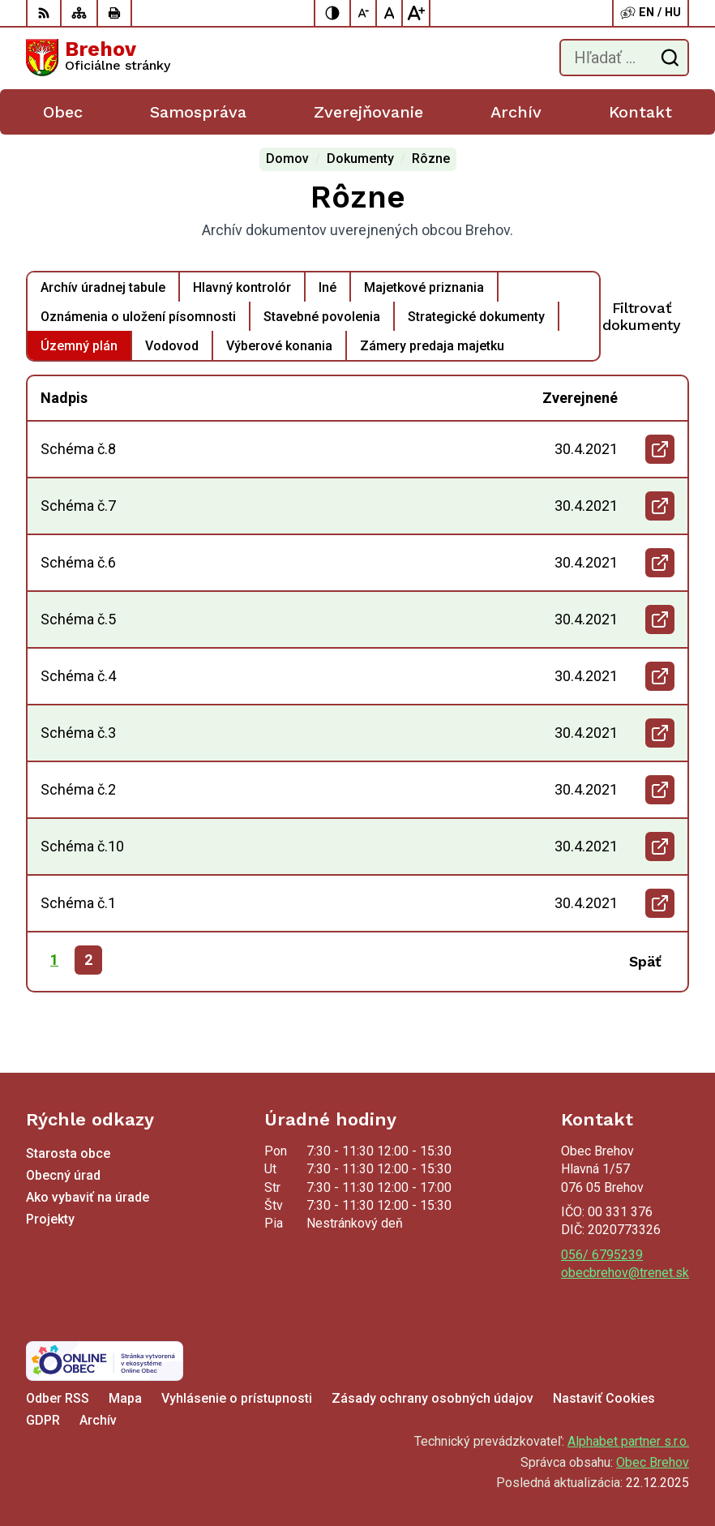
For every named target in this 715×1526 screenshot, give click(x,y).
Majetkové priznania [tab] (424, 287)
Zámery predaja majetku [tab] (432, 346)
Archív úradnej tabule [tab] (103, 287)
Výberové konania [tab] (279, 346)
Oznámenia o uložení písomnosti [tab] (138, 316)
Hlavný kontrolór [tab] (242, 287)
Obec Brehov (652, 1462)
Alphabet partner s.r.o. (628, 1441)
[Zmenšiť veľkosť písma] (364, 13)
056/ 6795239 (602, 1254)
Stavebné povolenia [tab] (321, 316)
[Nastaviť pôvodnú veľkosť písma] (390, 13)
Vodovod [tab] (172, 346)
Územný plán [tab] (79, 346)
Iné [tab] (327, 287)
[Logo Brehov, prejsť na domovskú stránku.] (98, 57)
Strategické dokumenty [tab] (476, 316)
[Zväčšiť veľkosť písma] (416, 13)
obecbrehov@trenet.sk (625, 1272)
